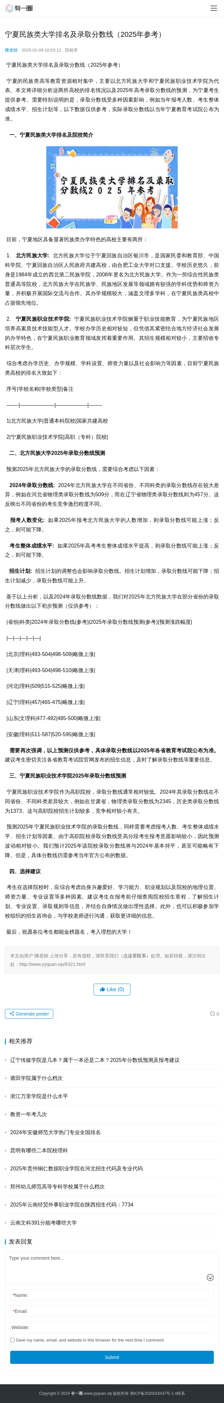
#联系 (180, 1393)
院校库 (71, 50)
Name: (20, 1295)
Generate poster (29, 1013)
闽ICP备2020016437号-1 (152, 1393)
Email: (20, 1311)
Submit (112, 1357)
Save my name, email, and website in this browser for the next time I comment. (87, 1340)
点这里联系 (134, 955)
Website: (20, 1327)
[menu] (214, 8)
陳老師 (11, 50)
